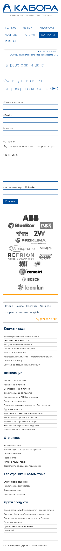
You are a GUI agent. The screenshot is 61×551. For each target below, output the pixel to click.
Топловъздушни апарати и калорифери (22, 449)
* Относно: (9, 141)
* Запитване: (10, 154)
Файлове (11, 34)
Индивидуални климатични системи (21, 336)
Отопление (12, 438)
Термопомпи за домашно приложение (22, 466)
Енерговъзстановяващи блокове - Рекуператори (27, 405)
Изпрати (10, 201)
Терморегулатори (12, 490)
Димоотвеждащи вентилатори (18, 393)
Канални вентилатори (14, 384)
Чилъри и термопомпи (15, 352)
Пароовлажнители (13, 522)
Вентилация (13, 373)
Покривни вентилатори (15, 401)
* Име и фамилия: (13, 102)
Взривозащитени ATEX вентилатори (21, 397)
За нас (27, 28)
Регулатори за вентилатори (17, 486)
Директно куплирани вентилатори (20, 421)
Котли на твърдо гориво (15, 462)
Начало (10, 28)
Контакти (48, 34)
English (10, 41)
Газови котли (10, 458)
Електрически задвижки (15, 482)
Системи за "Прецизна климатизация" (22, 365)
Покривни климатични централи (19, 348)
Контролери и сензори (14, 494)
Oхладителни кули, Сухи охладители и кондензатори (29, 510)
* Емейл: (8, 115)
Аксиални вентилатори (15, 380)
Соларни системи (12, 453)
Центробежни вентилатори (17, 389)
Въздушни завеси (12, 445)
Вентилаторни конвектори (16, 340)
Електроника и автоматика (24, 474)
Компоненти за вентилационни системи (23, 413)
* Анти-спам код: (18, 187)
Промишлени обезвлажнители (18, 526)
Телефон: (8, 128)
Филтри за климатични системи (19, 429)
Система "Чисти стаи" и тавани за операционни (26, 514)
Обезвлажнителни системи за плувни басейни (26, 518)
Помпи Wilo (9, 530)
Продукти (47, 28)
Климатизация (15, 328)
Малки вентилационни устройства (20, 417)
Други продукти (16, 502)
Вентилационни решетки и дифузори (21, 425)
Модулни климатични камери (18, 344)
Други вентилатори (13, 409)
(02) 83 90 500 (46, 319)
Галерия (29, 34)
